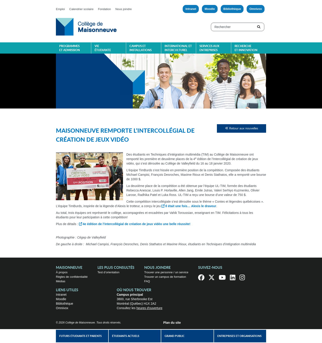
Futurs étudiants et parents (80, 336)
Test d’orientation (108, 272)
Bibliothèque (232, 9)
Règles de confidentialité (72, 276)
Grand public (174, 336)
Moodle (210, 9)
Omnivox (255, 9)
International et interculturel (178, 48)
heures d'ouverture (149, 308)
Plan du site (172, 322)
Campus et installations (140, 48)
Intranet (190, 9)
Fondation (104, 9)
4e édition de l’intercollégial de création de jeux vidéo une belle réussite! (137, 224)
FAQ (147, 281)
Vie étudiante (103, 48)
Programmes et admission (69, 48)
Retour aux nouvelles (241, 128)
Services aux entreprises (209, 48)
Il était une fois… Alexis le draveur (190, 206)
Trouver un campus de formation (165, 276)
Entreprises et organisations (239, 336)
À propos (62, 272)
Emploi (60, 9)
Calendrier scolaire (81, 9)
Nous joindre (123, 9)
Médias (60, 281)
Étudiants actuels (125, 336)
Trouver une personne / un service (166, 272)
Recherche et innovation (246, 48)
